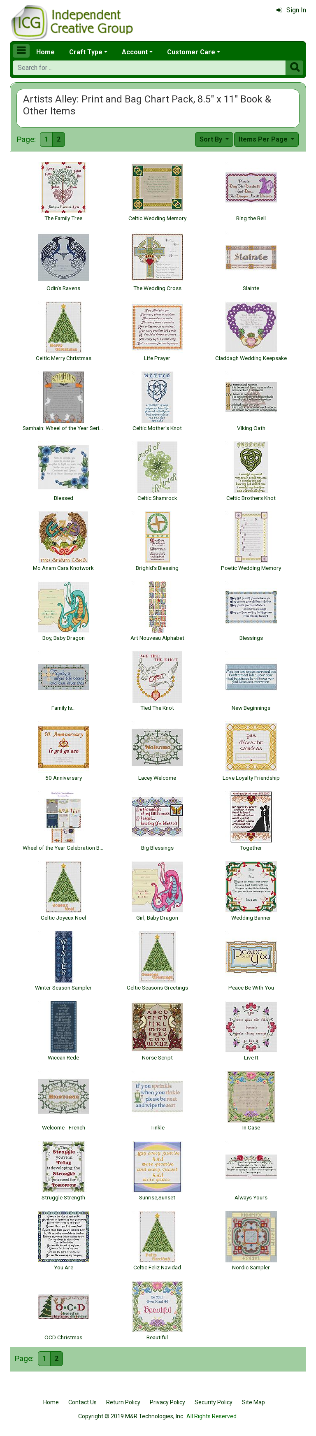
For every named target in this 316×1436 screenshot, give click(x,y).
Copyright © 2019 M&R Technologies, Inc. (131, 1416)
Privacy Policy (167, 1402)
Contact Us (82, 1402)
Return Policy (123, 1402)
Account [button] (135, 52)
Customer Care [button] (191, 52)
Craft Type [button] (85, 52)
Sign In (291, 10)
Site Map (253, 1402)
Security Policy (213, 1402)
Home (45, 52)
